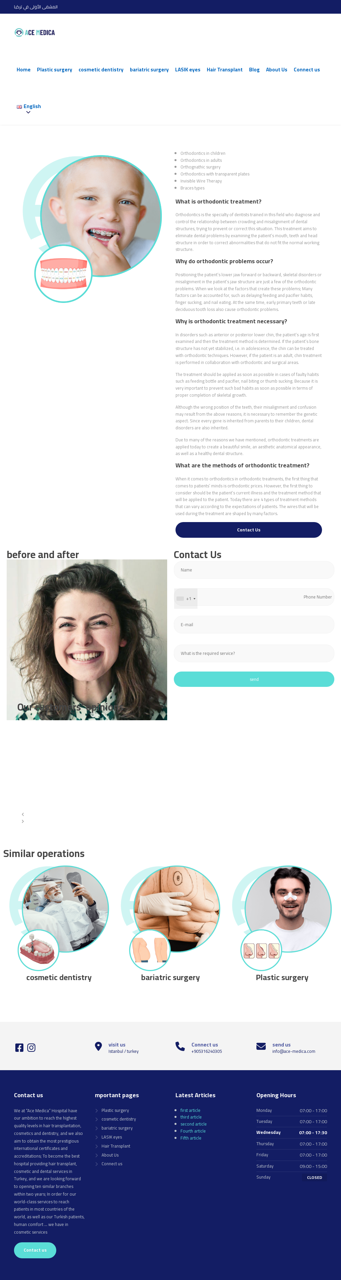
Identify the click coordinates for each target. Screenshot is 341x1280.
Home (24, 69)
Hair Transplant (225, 69)
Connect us (307, 69)
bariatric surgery (149, 69)
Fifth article (190, 1138)
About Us (276, 69)
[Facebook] (20, 1049)
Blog (254, 69)
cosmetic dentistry (101, 69)
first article (190, 1110)
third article (191, 1117)
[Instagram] (31, 1049)
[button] (163, 814)
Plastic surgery (54, 69)
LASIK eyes (187, 69)
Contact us (35, 1250)
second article (193, 1124)
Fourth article (193, 1131)
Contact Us (248, 529)
